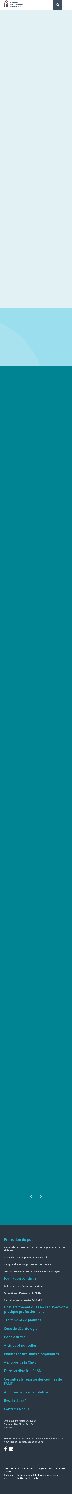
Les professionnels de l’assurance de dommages (32, 1271)
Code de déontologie (20, 1328)
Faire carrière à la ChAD (22, 1371)
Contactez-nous (16, 1409)
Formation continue (20, 1278)
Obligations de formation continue (24, 1286)
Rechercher (57, 5)
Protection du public (20, 1239)
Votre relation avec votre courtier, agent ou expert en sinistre (35, 1249)
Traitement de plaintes (22, 1320)
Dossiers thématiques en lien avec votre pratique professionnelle (36, 1309)
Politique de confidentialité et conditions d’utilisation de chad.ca (37, 1476)
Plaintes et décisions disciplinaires (31, 1354)
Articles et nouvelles (20, 1345)
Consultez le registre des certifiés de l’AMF (33, 1381)
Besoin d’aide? (15, 1400)
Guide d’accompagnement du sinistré (25, 1257)
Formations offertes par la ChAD (22, 1293)
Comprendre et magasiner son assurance (28, 1264)
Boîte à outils (14, 1337)
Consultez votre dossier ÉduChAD (23, 1300)
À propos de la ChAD (20, 1362)
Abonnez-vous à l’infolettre (26, 1392)
